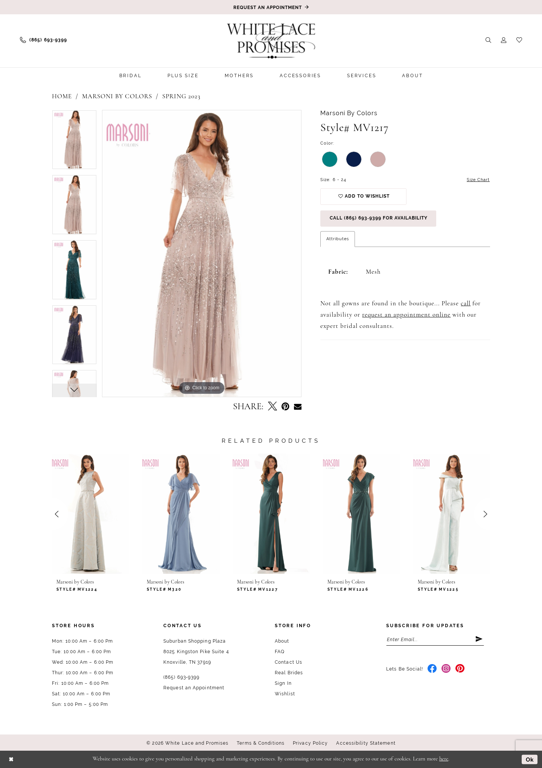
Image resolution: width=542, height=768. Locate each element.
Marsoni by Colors (117, 96)
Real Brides (289, 672)
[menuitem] (43, 40)
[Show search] (488, 40)
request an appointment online (406, 315)
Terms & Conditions (261, 743)
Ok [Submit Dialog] (530, 759)
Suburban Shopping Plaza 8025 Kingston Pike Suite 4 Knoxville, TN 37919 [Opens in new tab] (196, 651)
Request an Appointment (193, 687)
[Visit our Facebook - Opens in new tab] (432, 669)
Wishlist (285, 693)
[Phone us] (43, 40)
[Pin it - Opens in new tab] (285, 407)
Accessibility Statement (365, 743)
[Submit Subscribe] (479, 639)
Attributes (337, 239)
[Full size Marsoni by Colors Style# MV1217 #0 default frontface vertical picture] (201, 253)
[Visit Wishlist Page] (519, 40)
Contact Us (288, 662)
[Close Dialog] (11, 759)
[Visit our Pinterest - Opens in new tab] (460, 669)
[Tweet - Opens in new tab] (272, 407)
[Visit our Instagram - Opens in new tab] (446, 669)
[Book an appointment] (271, 7)
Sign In (283, 683)
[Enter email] (435, 639)
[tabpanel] (74, 142)
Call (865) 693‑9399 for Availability (379, 219)
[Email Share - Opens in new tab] (297, 406)
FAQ (280, 651)
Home (62, 96)
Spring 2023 (181, 96)
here (443, 759)
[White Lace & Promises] (271, 40)
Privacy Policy (310, 743)
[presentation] (90, 514)
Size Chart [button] (478, 179)
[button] (504, 40)
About (282, 641)
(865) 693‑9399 (181, 677)
